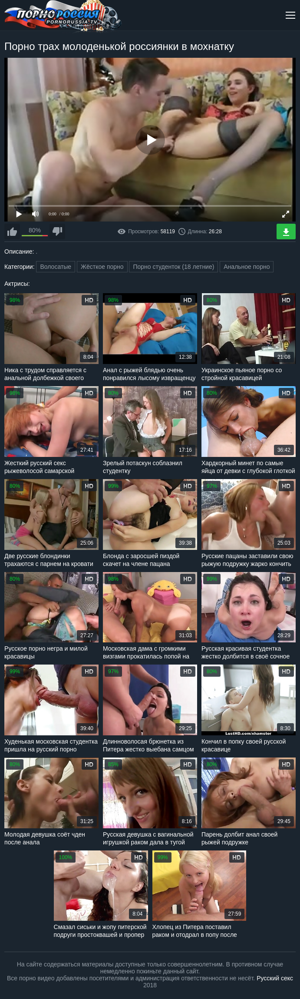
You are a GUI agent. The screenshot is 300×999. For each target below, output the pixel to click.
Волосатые (55, 266)
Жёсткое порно (102, 266)
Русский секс (275, 978)
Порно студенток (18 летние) (173, 266)
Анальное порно (247, 266)
